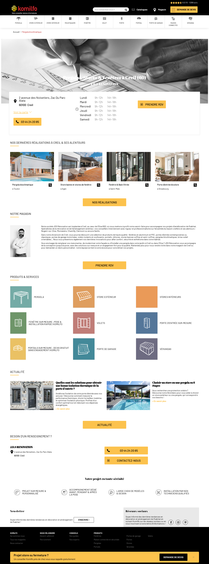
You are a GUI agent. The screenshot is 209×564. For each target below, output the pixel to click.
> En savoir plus (63, 409)
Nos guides (73, 536)
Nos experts (74, 540)
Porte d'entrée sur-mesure (176, 323)
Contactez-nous (129, 460)
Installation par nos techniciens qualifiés (176, 492)
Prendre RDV (154, 104)
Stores (129, 543)
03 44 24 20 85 (30, 121)
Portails (97, 547)
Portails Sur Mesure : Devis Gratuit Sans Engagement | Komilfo (48, 349)
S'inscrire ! (83, 520)
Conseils (73, 533)
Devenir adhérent (47, 536)
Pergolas (97, 543)
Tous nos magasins (17, 540)
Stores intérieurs (170, 297)
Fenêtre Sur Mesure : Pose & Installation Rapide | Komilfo (45, 323)
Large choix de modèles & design (130, 492)
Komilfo (13, 533)
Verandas (130, 547)
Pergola (39, 297)
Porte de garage (106, 349)
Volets (101, 323)
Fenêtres (97, 536)
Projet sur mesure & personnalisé (34, 492)
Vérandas (165, 349)
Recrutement (45, 540)
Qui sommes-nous (17, 536)
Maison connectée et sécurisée (106, 540)
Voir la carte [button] (20, 112)
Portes (129, 540)
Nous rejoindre (47, 533)
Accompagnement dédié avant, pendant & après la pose (83, 492)
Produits (98, 533)
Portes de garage (133, 536)
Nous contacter (16, 543)
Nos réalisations (104, 202)
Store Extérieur (106, 297)
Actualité (104, 425)
